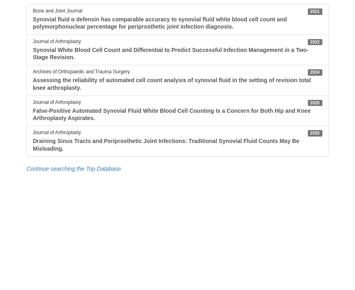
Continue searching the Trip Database (74, 169)
